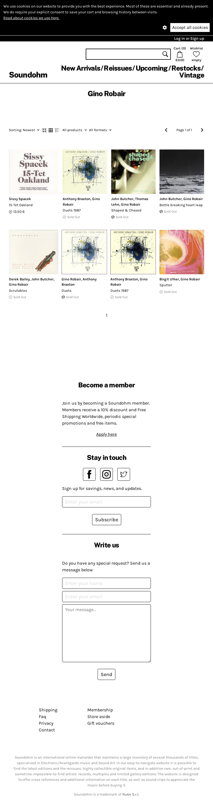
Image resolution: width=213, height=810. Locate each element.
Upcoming (152, 68)
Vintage (191, 75)
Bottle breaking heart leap (181, 205)
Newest (24, 130)
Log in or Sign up (189, 38)
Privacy (46, 723)
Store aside (98, 716)
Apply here (106, 434)
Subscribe (106, 520)
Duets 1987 (72, 210)
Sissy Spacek (20, 199)
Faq (42, 716)
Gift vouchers (100, 723)
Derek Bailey (19, 279)
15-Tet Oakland (21, 205)
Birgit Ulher (169, 279)
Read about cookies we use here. (31, 18)
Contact (47, 729)
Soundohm (28, 74)
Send (106, 674)
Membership (100, 709)
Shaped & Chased (126, 210)
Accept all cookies (190, 27)
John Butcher (122, 199)
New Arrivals (80, 68)
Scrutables (18, 290)
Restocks (186, 68)
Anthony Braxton (76, 199)
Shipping (48, 709)
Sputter (165, 285)
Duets (67, 290)
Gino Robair (130, 204)
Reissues (118, 68)
